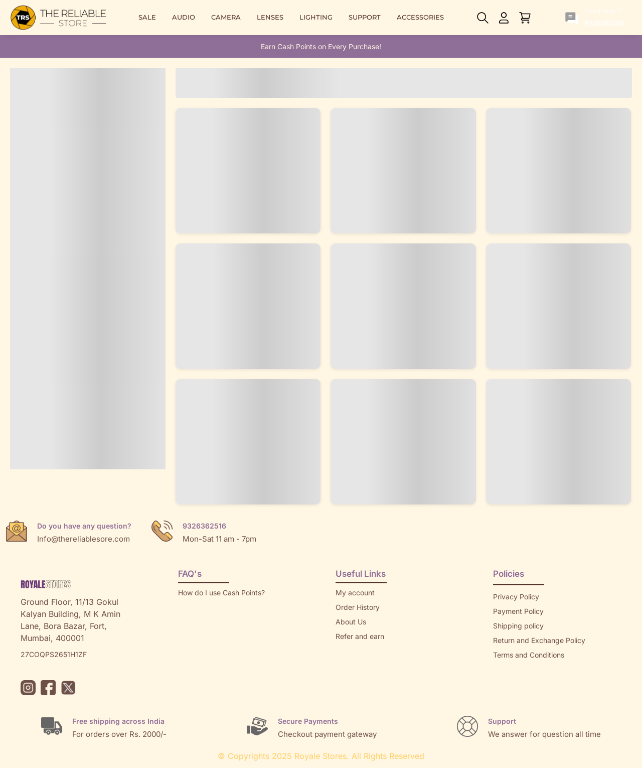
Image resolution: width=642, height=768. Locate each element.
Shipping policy (518, 625)
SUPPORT (365, 17)
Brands (504, 684)
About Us (351, 621)
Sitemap (506, 669)
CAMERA (226, 17)
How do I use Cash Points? (221, 592)
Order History (358, 607)
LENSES (270, 17)
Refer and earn (360, 636)
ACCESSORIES (420, 17)
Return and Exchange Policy (539, 640)
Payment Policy (518, 611)
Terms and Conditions (528, 655)
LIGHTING (316, 17)
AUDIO (183, 17)
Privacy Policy (516, 596)
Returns (348, 651)
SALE (147, 17)
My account (355, 592)
